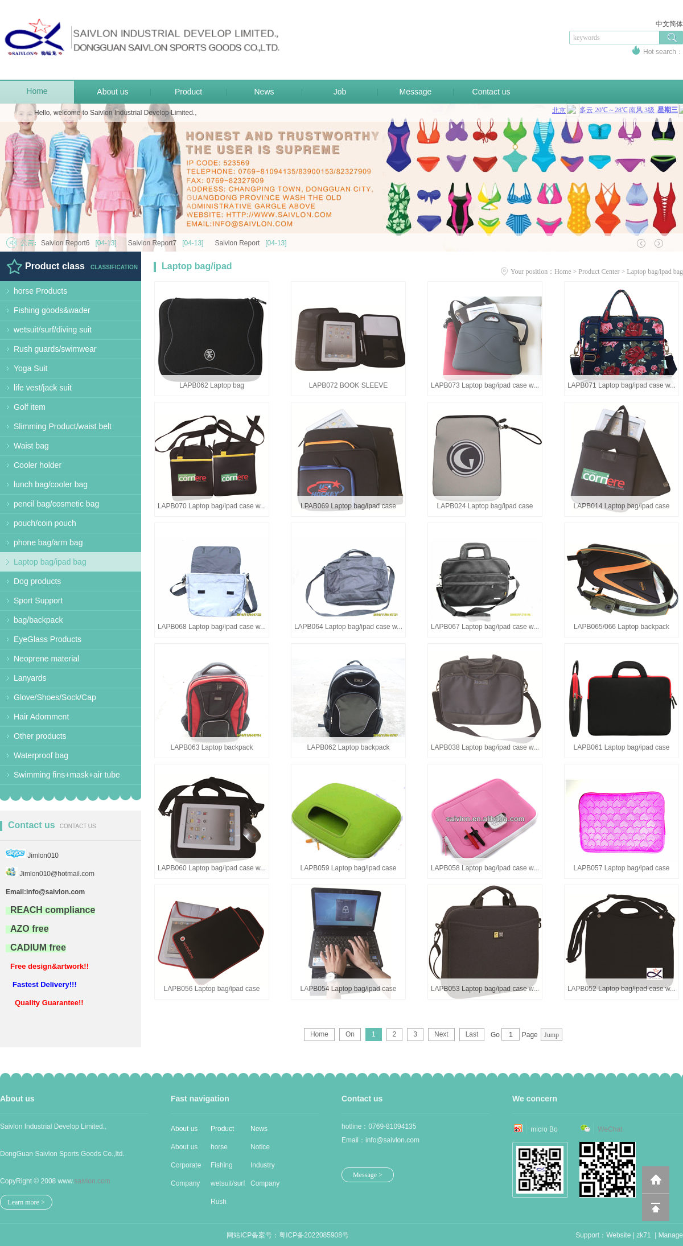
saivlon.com (92, 1181)
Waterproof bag (41, 755)
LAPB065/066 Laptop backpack (621, 627)
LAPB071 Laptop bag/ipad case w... (621, 385)
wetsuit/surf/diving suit (53, 329)
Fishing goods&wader (52, 310)
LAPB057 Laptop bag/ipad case (622, 868)
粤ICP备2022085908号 (314, 1235)
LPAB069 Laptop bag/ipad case (348, 506)
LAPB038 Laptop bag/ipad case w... (485, 747)
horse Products (40, 290)
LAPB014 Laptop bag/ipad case (622, 506)
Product (188, 91)
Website (618, 1235)
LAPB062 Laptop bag (211, 385)
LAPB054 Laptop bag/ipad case (349, 989)
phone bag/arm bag (48, 542)
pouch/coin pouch (45, 523)
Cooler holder (37, 465)
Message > (367, 1175)
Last (472, 1034)
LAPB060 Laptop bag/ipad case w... (212, 868)
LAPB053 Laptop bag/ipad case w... (485, 989)
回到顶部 (655, 1207)
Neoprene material (46, 658)
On (350, 1034)
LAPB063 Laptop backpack (212, 747)
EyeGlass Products (47, 639)
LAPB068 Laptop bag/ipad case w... (212, 627)
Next (441, 1034)
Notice (260, 1147)
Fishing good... (222, 1167)
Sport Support (38, 600)
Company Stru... (185, 1185)
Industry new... (262, 1167)
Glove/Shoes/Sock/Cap (55, 697)
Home (36, 91)
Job (340, 91)
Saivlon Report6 (81, 243)
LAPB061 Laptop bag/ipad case (622, 747)
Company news (264, 1185)
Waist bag (31, 445)
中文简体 (669, 24)
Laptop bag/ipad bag (50, 561)
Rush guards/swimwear (55, 348)
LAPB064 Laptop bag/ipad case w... (348, 627)
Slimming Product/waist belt (63, 426)
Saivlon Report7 (168, 243)
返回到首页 (655, 1180)
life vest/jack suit (43, 387)
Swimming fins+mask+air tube (67, 774)
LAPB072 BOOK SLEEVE (348, 385)
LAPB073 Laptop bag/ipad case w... (485, 385)
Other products (40, 736)
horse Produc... (224, 1149)
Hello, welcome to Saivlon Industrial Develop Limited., (115, 113)
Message (416, 91)
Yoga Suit (30, 368)
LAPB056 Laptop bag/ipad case (212, 989)
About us (112, 91)
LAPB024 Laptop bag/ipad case (485, 506)
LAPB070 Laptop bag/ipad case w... (212, 506)
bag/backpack (38, 619)
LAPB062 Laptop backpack (348, 747)
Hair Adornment (41, 716)
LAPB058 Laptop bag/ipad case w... (485, 868)
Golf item (30, 407)
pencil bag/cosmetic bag (56, 503)
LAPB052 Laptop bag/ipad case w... (621, 989)
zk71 (643, 1235)
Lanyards (30, 677)
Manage (671, 1235)
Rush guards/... (225, 1204)
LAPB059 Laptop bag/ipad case (349, 868)
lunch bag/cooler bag (51, 484)
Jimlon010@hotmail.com (56, 874)
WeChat (610, 1129)
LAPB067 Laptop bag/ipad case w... (485, 627)
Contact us (491, 91)
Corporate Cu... (186, 1167)
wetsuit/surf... (228, 1183)
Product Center (598, 271)
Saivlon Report (254, 243)
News (264, 91)
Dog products (37, 581)
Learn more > (25, 1202)
